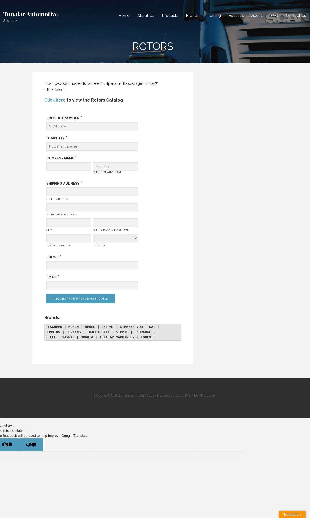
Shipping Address (62, 183)
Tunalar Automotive (30, 14)
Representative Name (107, 172)
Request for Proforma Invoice (80, 298)
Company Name (60, 158)
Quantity (55, 138)
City (49, 230)
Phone (52, 257)
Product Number (62, 118)
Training (213, 15)
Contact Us (296, 15)
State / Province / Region (110, 230)
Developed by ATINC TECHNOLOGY (186, 395)
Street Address (57, 199)
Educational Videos (246, 15)
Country (99, 245)
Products (170, 15)
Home (123, 15)
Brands (192, 15)
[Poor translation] (31, 444)
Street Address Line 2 (61, 214)
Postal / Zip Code (58, 245)
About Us (145, 15)
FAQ (274, 15)
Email (51, 277)
